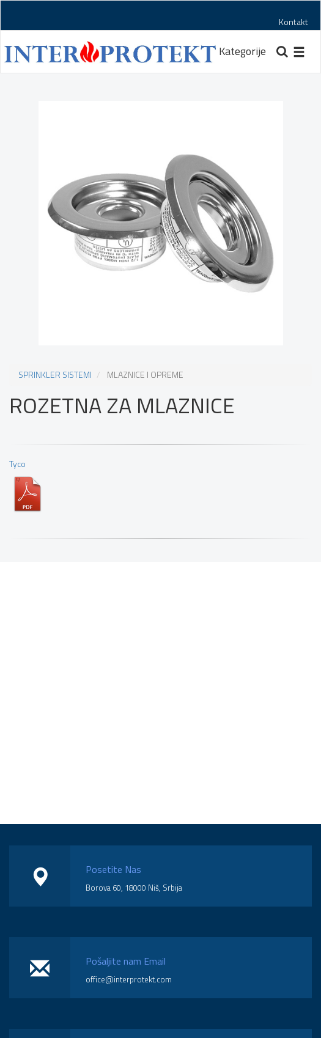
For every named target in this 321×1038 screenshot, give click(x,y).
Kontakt (293, 21)
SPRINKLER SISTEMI (55, 374)
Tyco (27, 485)
